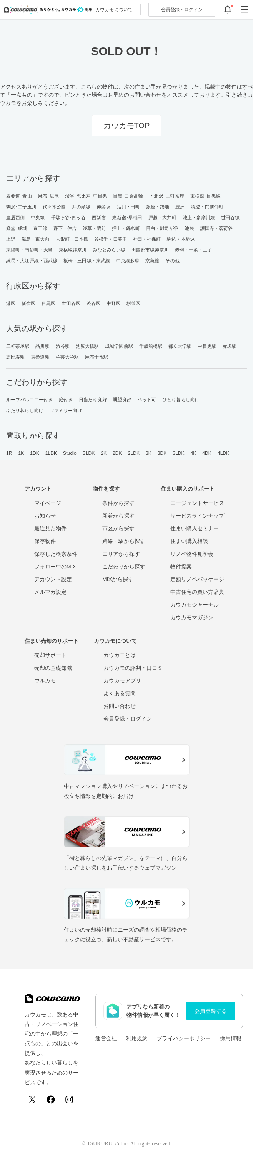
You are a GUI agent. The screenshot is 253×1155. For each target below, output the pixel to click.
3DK (162, 453)
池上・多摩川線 (199, 217)
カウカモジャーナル (194, 605)
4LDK (223, 453)
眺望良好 (122, 399)
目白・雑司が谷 (162, 228)
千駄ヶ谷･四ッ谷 (68, 217)
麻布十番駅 (96, 357)
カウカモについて (114, 9)
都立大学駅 (180, 346)
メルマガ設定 (50, 592)
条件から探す (118, 503)
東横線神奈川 (73, 250)
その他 (172, 260)
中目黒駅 (207, 346)
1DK (34, 453)
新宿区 (28, 303)
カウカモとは (119, 655)
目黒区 (48, 303)
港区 (10, 303)
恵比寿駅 (15, 357)
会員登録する (211, 1011)
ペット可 (147, 399)
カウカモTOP (126, 125)
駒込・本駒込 (181, 239)
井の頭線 (81, 207)
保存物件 (45, 541)
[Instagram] (69, 1099)
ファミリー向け (66, 410)
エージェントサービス (197, 503)
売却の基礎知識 (53, 668)
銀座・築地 (158, 207)
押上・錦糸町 (126, 228)
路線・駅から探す (123, 541)
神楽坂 (103, 207)
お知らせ (45, 516)
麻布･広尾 (48, 196)
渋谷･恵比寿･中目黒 (86, 196)
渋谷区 (93, 303)
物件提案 (181, 566)
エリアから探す (121, 554)
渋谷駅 (63, 346)
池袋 (189, 228)
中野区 (113, 303)
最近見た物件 (50, 528)
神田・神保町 (147, 239)
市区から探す (118, 528)
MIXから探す (117, 579)
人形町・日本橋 (72, 239)
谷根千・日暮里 (110, 239)
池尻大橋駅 (87, 346)
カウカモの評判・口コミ (133, 668)
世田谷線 (230, 217)
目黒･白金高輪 (128, 196)
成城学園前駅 (119, 346)
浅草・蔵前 (94, 228)
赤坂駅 (229, 346)
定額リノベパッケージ (197, 579)
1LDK (51, 453)
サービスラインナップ (197, 516)
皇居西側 (15, 217)
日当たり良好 (93, 399)
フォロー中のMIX (55, 566)
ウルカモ (45, 680)
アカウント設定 (53, 579)
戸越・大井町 (162, 217)
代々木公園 (54, 207)
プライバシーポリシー (184, 1038)
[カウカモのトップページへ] (46, 9)
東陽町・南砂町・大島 (29, 250)
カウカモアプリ (122, 680)
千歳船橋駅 (151, 346)
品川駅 (42, 346)
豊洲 (180, 207)
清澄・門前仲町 (207, 207)
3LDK (178, 453)
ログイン (182, 9)
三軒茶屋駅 (18, 346)
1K (21, 453)
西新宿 (99, 217)
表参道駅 (40, 357)
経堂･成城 (16, 228)
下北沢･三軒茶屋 (166, 196)
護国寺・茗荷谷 (216, 228)
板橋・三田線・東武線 (86, 260)
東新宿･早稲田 (127, 217)
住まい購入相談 (189, 541)
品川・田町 (128, 207)
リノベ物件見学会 (191, 554)
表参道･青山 (19, 196)
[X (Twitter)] (32, 1099)
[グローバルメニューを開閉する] (244, 9)
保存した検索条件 (55, 554)
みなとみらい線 (109, 250)
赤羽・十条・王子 (193, 250)
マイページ (47, 503)
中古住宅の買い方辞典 (197, 592)
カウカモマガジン (191, 617)
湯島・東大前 (36, 239)
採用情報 (230, 1038)
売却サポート (50, 655)
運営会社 (106, 1038)
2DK (117, 453)
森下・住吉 (65, 228)
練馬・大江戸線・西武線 (31, 260)
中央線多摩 (128, 260)
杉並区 (133, 303)
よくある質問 (119, 693)
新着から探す (118, 516)
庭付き (66, 399)
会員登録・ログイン (127, 719)
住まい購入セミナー (194, 528)
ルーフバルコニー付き (29, 399)
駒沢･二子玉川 (21, 207)
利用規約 (137, 1038)
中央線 (38, 217)
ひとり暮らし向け (181, 399)
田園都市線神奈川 (150, 250)
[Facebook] (50, 1099)
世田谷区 (71, 303)
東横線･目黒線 (205, 196)
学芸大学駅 (67, 357)
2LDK (134, 453)
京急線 (152, 260)
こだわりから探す (123, 566)
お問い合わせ (119, 706)
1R (9, 453)
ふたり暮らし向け (24, 410)
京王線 (40, 228)
